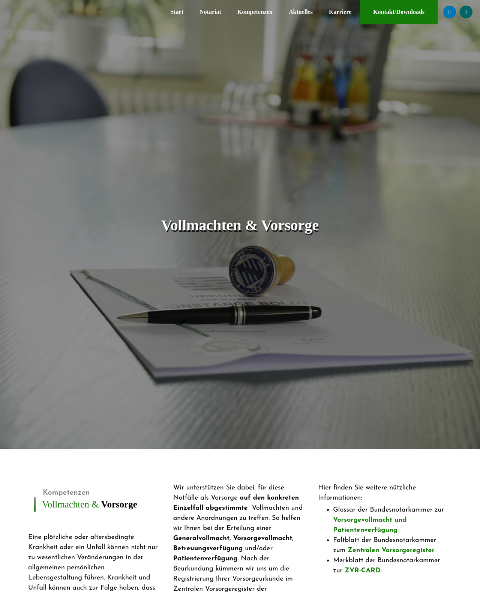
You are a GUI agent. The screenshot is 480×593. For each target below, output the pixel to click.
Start (176, 12)
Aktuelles (301, 12)
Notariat (210, 12)
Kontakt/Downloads (398, 12)
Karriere (340, 12)
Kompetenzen (255, 12)
